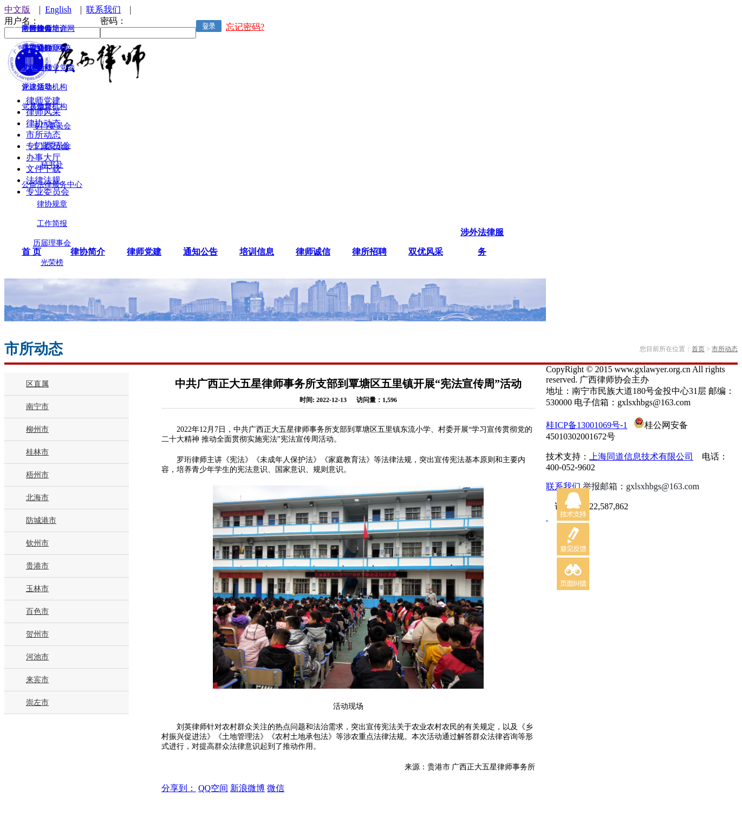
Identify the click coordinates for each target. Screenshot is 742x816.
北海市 (37, 498)
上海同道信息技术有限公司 (641, 456)
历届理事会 (52, 243)
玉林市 (37, 589)
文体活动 (37, 67)
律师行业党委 (52, 67)
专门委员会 (52, 126)
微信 (275, 788)
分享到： (178, 788)
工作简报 (52, 223)
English (58, 9)
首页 (698, 349)
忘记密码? (245, 26)
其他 (36, 106)
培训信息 (256, 252)
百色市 (37, 611)
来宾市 (37, 680)
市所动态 (725, 349)
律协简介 (87, 252)
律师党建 (144, 252)
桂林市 (37, 452)
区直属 (37, 384)
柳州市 (37, 429)
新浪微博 (247, 788)
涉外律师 (37, 28)
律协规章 (52, 204)
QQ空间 (213, 788)
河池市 (37, 657)
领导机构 (52, 87)
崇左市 (37, 702)
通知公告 (200, 252)
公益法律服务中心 (52, 184)
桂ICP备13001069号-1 (586, 425)
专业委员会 (52, 145)
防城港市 (41, 520)
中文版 (17, 9)
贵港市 (37, 566)
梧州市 (37, 475)
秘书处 (52, 165)
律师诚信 (313, 252)
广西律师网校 (48, 48)
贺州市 (37, 634)
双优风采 (425, 252)
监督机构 (52, 106)
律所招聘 (369, 252)
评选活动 (37, 87)
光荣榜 (52, 262)
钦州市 (37, 543)
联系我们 (103, 9)
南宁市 (37, 407)
